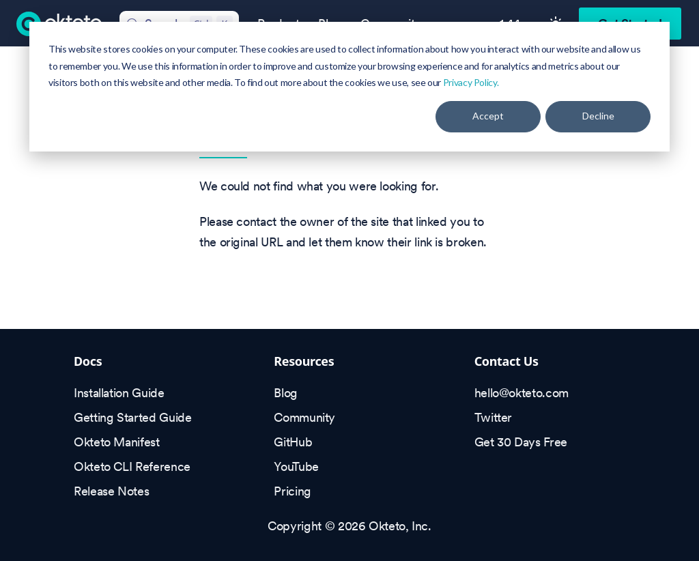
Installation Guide (119, 393)
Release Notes (111, 491)
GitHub (293, 442)
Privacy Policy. (471, 82)
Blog (286, 393)
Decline (598, 115)
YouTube (296, 466)
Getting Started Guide (132, 417)
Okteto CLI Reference (132, 466)
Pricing (292, 491)
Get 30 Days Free (520, 442)
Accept (488, 115)
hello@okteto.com (521, 393)
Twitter (493, 417)
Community (304, 417)
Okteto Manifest (117, 442)
